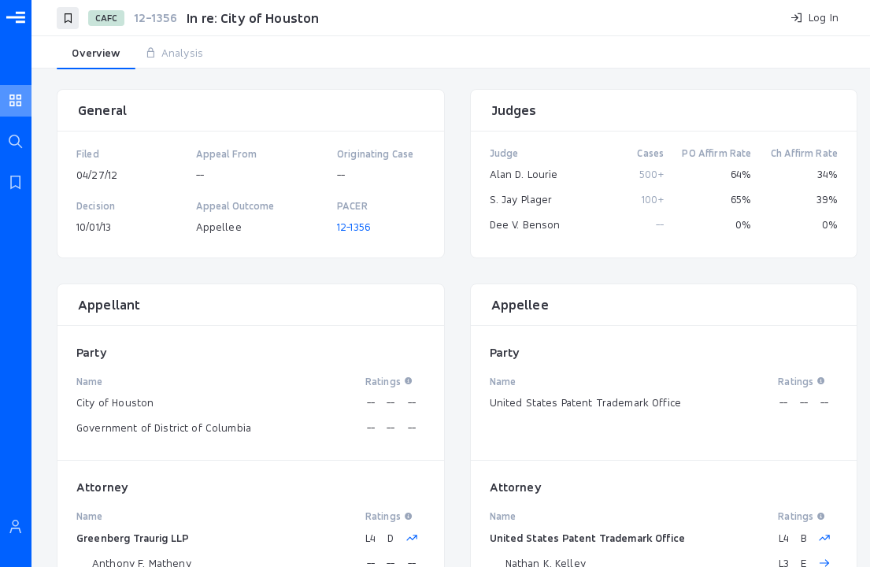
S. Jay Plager (521, 199)
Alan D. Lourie (524, 174)
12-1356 (353, 226)
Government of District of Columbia (163, 427)
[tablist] (450, 53)
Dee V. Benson (525, 224)
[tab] (96, 53)
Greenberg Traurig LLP (132, 538)
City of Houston (115, 402)
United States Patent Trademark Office (588, 538)
